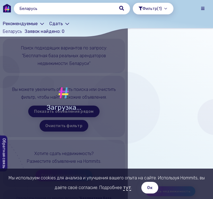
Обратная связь (4, 153)
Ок (149, 187)
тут (127, 187)
